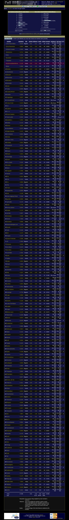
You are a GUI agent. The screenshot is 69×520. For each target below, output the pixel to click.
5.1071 (21, 77)
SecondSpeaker (10, 422)
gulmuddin (9, 202)
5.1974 (21, 428)
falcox (8, 168)
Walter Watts (10, 481)
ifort (8, 233)
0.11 (36, 43)
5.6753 (21, 145)
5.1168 (21, 300)
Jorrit (8, 255)
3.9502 (21, 269)
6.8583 (21, 134)
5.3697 (21, 213)
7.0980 (21, 461)
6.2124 (21, 103)
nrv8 (8, 340)
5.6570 (21, 317)
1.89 (36, 207)
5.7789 (21, 204)
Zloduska (9, 487)
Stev (8, 442)
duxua (8, 148)
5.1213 (21, 459)
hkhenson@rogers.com (12, 224)
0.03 (31, 125)
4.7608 (21, 238)
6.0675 (21, 368)
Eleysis (8, 153)
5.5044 (21, 207)
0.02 (31, 213)
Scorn (8, 416)
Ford (8, 179)
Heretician (9, 216)
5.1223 (21, 343)
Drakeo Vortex (10, 139)
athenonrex (9, 52)
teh (7, 456)
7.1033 (21, 264)
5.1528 (21, 281)
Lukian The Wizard (11, 303)
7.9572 (21, 329)
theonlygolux (10, 464)
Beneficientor (10, 72)
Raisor (8, 388)
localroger (9, 292)
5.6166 (21, 244)
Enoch (8, 159)
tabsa (8, 450)
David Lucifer (10, 117)
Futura (8, 187)
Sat (7, 413)
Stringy (8, 444)
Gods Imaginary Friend (12, 196)
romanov (9, 405)
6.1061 (21, 91)
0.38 (36, 224)
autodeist (9, 57)
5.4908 (21, 258)
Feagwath (9, 170)
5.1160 (21, 230)
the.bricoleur (10, 461)
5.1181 (21, 439)
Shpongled (9, 430)
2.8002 (21, 250)
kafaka (8, 258)
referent (8, 396)
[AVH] (8, 490)
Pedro (8, 368)
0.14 (36, 156)
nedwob (8, 334)
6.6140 (21, 43)
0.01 (31, 43)
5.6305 (21, 94)
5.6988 (21, 221)
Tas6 (8, 453)
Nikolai (8, 337)
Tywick (8, 473)
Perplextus (9, 371)
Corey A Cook (10, 103)
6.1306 (21, 315)
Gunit (8, 204)
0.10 (36, 218)
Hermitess (9, 221)
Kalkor (8, 261)
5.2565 (21, 86)
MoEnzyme (9, 329)
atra (8, 55)
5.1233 (21, 380)
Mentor (8, 317)
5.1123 (21, 131)
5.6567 (21, 173)
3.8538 (21, 125)
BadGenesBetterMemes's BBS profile (30, 33)
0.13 (36, 168)
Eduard (8, 151)
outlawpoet (9, 363)
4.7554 (21, 252)
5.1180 (21, 298)
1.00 (31, 207)
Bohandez (9, 83)
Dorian (8, 137)
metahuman (9, 323)
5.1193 (21, 309)
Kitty (8, 272)
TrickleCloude (10, 467)
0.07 (36, 105)
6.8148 (21, 320)
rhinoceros (9, 399)
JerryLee (9, 244)
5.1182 (21, 162)
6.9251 (21, 391)
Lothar (8, 298)
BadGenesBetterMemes (12, 63)
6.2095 (21, 190)
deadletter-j (9, 120)
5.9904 (21, 422)
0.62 (36, 481)
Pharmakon (9, 374)
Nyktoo (8, 346)
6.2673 (21, 396)
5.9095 (21, 148)
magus (8, 309)
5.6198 (21, 151)
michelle (9, 326)
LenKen (8, 283)
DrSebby (9, 142)
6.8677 (21, 377)
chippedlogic (10, 97)
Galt (8, 193)
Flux (8, 176)
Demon (8, 125)
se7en (8, 419)
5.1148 (21, 193)
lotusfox (8, 300)
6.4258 (21, 385)
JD (7, 241)
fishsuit (8, 173)
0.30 (36, 320)
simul (8, 436)
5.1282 (21, 470)
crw (7, 105)
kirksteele (9, 269)
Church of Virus (57, 4)
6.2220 (21, 72)
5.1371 (21, 108)
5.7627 (21, 303)
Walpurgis (9, 478)
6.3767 (21, 360)
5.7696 (21, 170)
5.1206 (21, 255)
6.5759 (21, 436)
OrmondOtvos (10, 357)
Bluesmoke (9, 77)
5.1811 (21, 382)
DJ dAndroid (10, 134)
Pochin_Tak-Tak (10, 380)
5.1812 (21, 490)
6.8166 (21, 487)
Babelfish (9, 60)
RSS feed (60, 518)
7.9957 (21, 413)
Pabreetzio (9, 365)
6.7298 (21, 351)
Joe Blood (9, 247)
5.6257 (21, 97)
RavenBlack (9, 391)
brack (8, 86)
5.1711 (21, 52)
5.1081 (21, 55)
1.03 (36, 399)
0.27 (36, 377)
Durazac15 (9, 145)
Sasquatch (9, 411)
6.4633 (21, 289)
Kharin (8, 264)
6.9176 (21, 473)
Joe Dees (9, 250)
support (34, 517)
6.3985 (21, 326)
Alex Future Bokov (11, 43)
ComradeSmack (10, 100)
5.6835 (21, 456)
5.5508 (21, 348)
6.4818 (21, 261)
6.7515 (21, 156)
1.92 (36, 413)
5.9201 (21, 447)
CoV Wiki (54, 3)
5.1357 (21, 165)
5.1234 (21, 179)
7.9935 (21, 80)
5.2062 (21, 120)
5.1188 (21, 196)
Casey (8, 89)
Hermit (8, 218)
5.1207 (21, 272)
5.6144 (21, 83)
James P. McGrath (11, 238)
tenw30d (9, 459)
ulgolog (8, 476)
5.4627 (21, 337)
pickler (8, 377)
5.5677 (21, 425)
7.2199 (21, 224)
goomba (9, 199)
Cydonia (9, 108)
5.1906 (21, 66)
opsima (8, 354)
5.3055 (21, 365)
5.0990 (21, 411)
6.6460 (21, 363)
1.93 (36, 329)
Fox (8, 182)
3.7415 (21, 323)
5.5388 (21, 216)
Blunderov (9, 80)
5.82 (36, 117)
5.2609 (21, 275)
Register (61, 1)
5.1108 (21, 334)
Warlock (9, 484)
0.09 (31, 117)
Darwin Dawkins (10, 114)
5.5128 (21, 100)
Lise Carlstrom (10, 289)
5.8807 (21, 168)
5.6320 (21, 354)
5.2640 (21, 49)
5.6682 (21, 111)
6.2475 (21, 128)
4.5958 (21, 187)
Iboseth (8, 227)
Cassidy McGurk (11, 91)
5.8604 (21, 371)
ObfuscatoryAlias (11, 348)
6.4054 (21, 283)
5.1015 (21, 442)
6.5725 (21, 139)
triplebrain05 (10, 470)
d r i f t (8, 111)
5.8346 (21, 402)
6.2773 (21, 105)
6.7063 (21, 286)
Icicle (8, 230)
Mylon (8, 331)
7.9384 (21, 481)
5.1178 (21, 210)
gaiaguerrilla (9, 190)
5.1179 (21, 202)
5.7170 (21, 122)
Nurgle (8, 343)
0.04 (36, 80)
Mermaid (9, 320)
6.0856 (21, 182)
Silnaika (8, 433)
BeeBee (9, 69)
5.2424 (21, 278)
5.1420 (21, 331)
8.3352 (21, 117)
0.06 (36, 91)
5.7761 (21, 467)
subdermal (9, 447)
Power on (9, 382)
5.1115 (21, 484)
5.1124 (21, 57)
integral (8, 235)
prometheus (9, 385)
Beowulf (9, 74)
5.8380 (21, 267)
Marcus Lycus (10, 312)
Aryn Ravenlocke (11, 46)
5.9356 (21, 199)
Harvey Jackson (10, 207)
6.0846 (21, 430)
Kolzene (9, 278)
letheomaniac (10, 286)
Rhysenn (9, 402)
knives (8, 275)
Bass (8, 66)
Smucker (9, 439)
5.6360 (21, 340)
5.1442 (21, 69)
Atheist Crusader (11, 49)
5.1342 (21, 74)
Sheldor (8, 425)
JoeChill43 (9, 252)
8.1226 (21, 399)
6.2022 (21, 478)
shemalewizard (10, 428)
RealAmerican (10, 394)
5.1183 (21, 60)
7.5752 (21, 185)
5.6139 (21, 453)
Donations (10, 8)
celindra (8, 94)
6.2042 (21, 176)
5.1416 (21, 444)
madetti (8, 306)
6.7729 (21, 292)
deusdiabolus (10, 128)
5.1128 (21, 63)
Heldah (8, 210)
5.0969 (21, 295)
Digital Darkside (10, 131)
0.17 (36, 391)
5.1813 (21, 137)
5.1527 (21, 408)
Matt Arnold (9, 315)
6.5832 (21, 405)
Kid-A (8, 267)
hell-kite (8, 213)
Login (55, 1)
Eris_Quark (9, 162)
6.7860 (21, 241)
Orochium (9, 360)
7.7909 (21, 218)
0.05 (36, 185)
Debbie (8, 122)
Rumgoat (9, 408)
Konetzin (9, 281)
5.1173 (21, 227)
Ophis (8, 351)
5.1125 (21, 159)
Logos (8, 295)
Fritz (8, 185)
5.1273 (21, 247)
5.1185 (21, 235)
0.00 (31, 46)
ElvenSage (9, 156)
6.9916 (21, 142)
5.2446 (21, 464)
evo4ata (9, 165)
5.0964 (21, 46)
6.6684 (21, 419)
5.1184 (21, 114)
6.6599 (21, 89)
